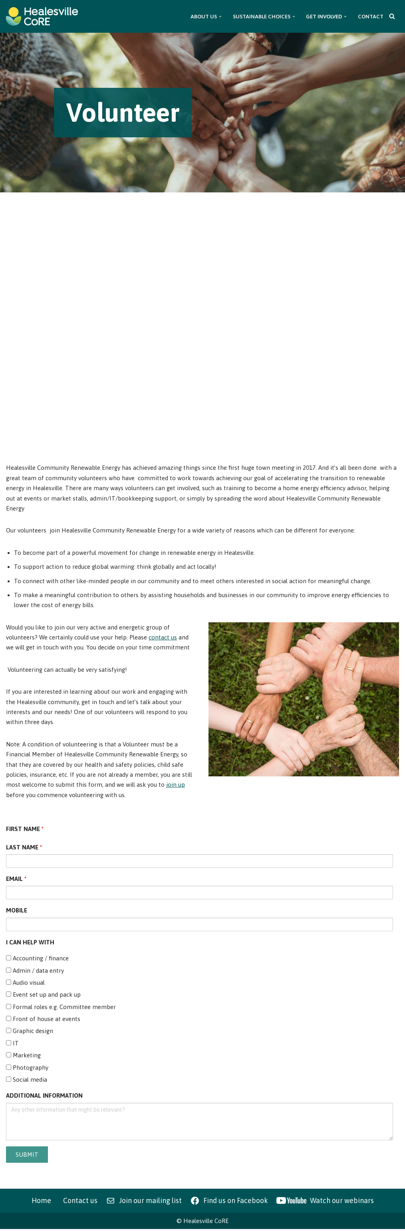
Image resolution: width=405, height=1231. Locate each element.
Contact (370, 16)
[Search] (392, 16)
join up (175, 785)
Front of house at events (43, 1020)
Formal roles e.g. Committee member (61, 1008)
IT (12, 1044)
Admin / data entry (35, 971)
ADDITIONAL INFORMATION (44, 1097)
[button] (220, 16)
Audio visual (25, 983)
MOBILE (16, 911)
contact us (163, 637)
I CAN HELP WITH (30, 943)
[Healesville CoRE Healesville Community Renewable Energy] (42, 16)
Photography (27, 1069)
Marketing (23, 1056)
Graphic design (29, 1032)
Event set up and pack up (43, 996)
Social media (26, 1081)
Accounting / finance (37, 959)
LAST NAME (24, 848)
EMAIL (16, 880)
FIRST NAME (25, 830)
